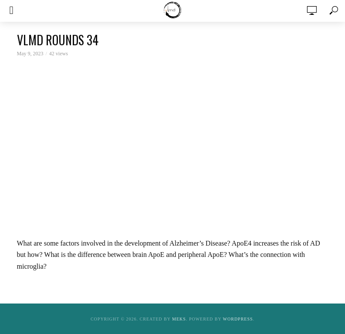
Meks (179, 319)
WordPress (238, 319)
